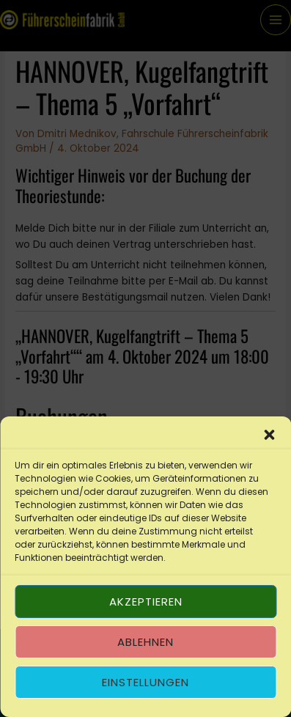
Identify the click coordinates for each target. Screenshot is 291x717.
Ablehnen (145, 642)
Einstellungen (145, 682)
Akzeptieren (146, 601)
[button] (269, 434)
